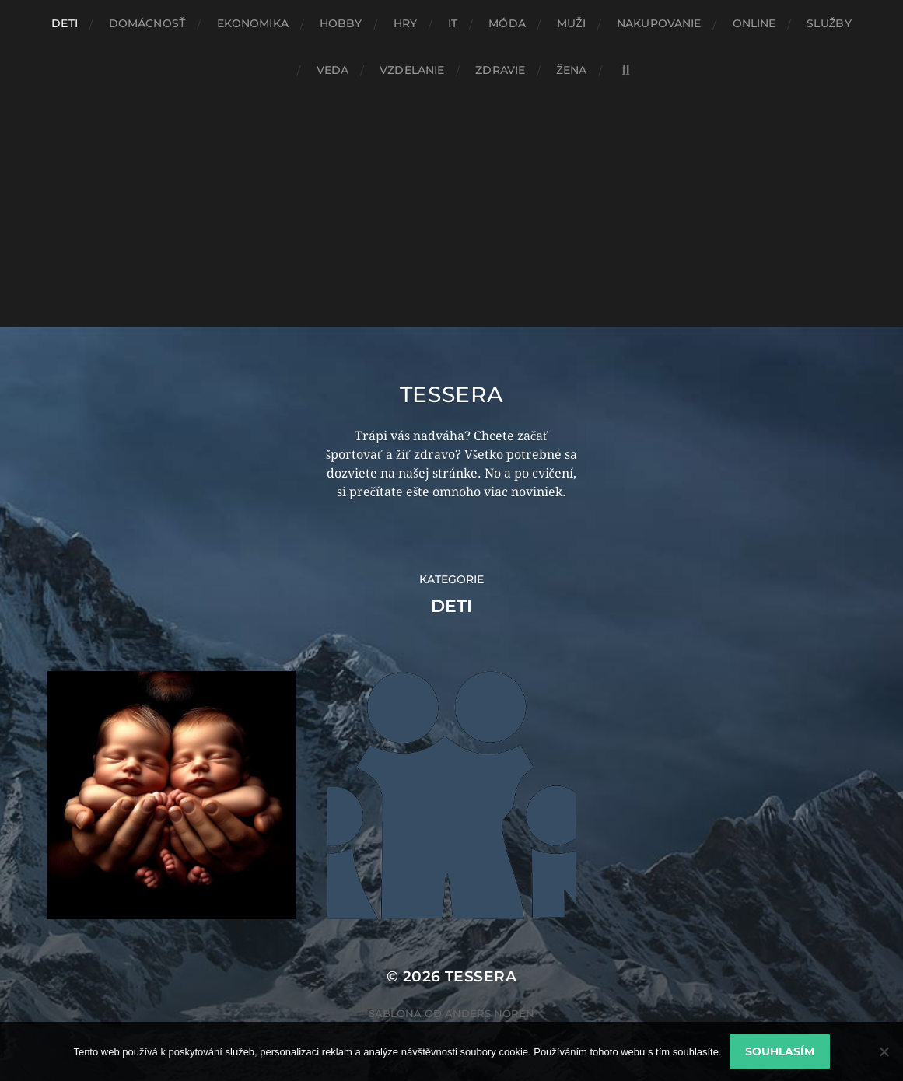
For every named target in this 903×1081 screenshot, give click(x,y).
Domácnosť (147, 23)
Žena (571, 70)
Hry (405, 23)
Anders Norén (489, 1013)
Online (754, 23)
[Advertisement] (451, 210)
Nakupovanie (659, 23)
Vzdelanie (412, 70)
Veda (333, 70)
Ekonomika (253, 23)
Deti (64, 23)
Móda (507, 23)
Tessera (452, 394)
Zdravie (500, 70)
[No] (883, 1051)
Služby (829, 23)
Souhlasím (779, 1051)
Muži (571, 23)
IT (452, 23)
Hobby (341, 23)
